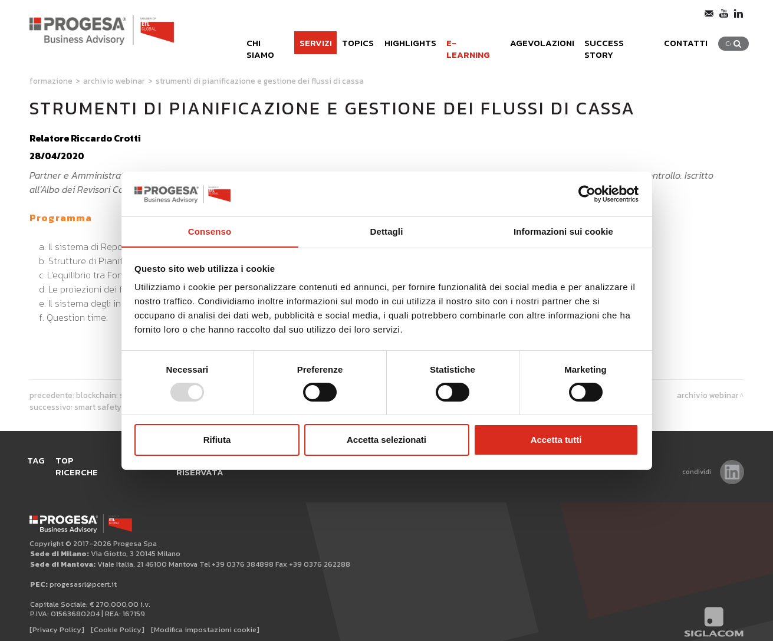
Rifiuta (217, 440)
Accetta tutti (556, 440)
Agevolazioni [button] (540, 40)
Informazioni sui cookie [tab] (563, 231)
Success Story (620, 40)
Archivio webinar (114, 81)
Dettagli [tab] (386, 231)
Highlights (403, 40)
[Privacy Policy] (56, 618)
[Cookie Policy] (117, 618)
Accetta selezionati (386, 440)
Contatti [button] (689, 40)
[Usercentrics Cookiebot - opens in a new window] (587, 193)
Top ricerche (90, 461)
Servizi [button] (304, 40)
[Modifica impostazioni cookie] (205, 618)
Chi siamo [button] (254, 40)
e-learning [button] (467, 40)
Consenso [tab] (209, 231)
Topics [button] (349, 40)
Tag (38, 461)
